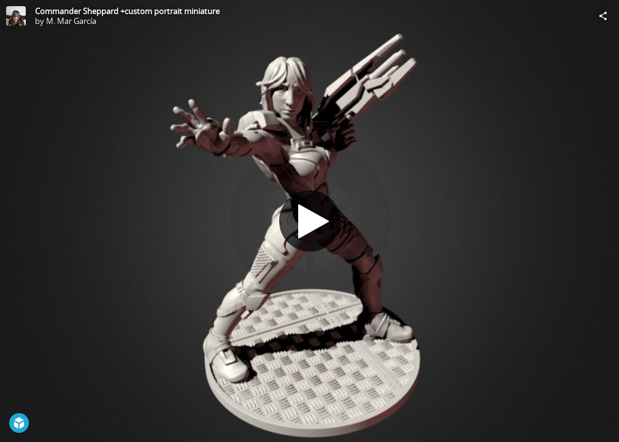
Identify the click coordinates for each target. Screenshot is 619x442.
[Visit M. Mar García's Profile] (16, 16)
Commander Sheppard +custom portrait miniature (127, 11)
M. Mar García (71, 20)
